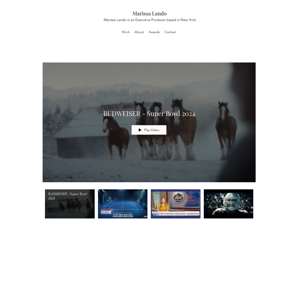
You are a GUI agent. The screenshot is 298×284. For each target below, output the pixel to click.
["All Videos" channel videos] (149, 209)
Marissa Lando (150, 13)
